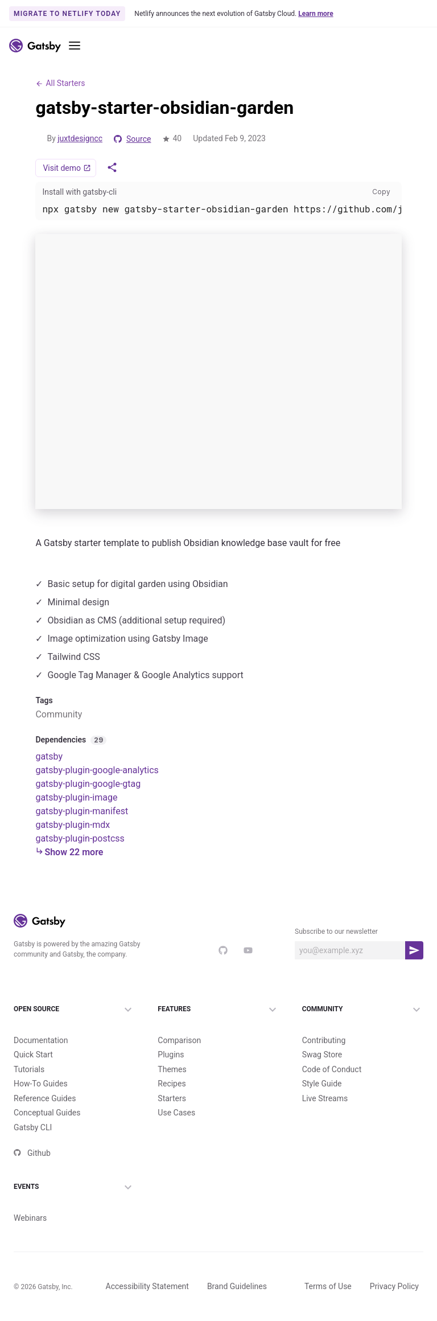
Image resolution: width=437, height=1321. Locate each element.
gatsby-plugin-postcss (79, 837)
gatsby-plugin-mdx (72, 824)
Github (32, 1153)
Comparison (179, 1039)
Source (132, 139)
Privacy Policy (394, 1286)
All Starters (60, 83)
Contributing (324, 1039)
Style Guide (322, 1083)
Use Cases (176, 1112)
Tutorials (29, 1068)
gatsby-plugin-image (76, 796)
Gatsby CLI (33, 1126)
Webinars (30, 1217)
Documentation (41, 1039)
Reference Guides (45, 1097)
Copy (383, 191)
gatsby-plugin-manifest (81, 810)
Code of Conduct (332, 1068)
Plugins (171, 1054)
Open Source (74, 1009)
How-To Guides (41, 1083)
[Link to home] (35, 45)
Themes (172, 1068)
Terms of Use (328, 1286)
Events (74, 1186)
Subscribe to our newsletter (336, 931)
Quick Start (33, 1054)
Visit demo (67, 168)
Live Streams (325, 1097)
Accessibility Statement (147, 1286)
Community (362, 1009)
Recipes (171, 1083)
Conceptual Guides (47, 1112)
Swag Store (322, 1054)
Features (218, 1009)
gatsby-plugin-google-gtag (88, 783)
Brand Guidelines (237, 1286)
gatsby (49, 755)
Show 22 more (69, 851)
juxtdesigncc (79, 138)
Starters (172, 1097)
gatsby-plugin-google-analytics (96, 769)
